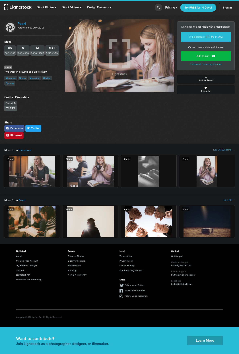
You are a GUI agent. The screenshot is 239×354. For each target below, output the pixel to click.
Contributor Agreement (131, 269)
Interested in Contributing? (29, 279)
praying (34, 78)
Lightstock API (23, 274)
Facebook (14, 128)
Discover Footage (76, 260)
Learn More (205, 340)
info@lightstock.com (181, 264)
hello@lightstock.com (181, 283)
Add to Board (206, 79)
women (11, 78)
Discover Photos (76, 255)
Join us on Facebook (135, 290)
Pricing (171, 8)
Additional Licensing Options (206, 64)
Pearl (21, 23)
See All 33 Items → (224, 150)
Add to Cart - (206, 56)
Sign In (227, 7)
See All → (229, 200)
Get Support (177, 255)
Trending (72, 269)
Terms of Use (126, 255)
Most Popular (74, 265)
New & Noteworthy (77, 274)
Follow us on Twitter (134, 284)
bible (46, 78)
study (10, 83)
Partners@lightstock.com (183, 274)
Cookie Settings (127, 265)
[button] (47, 7)
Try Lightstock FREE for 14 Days (206, 37)
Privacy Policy (126, 260)
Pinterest (14, 135)
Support (20, 269)
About (19, 255)
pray (22, 78)
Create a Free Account (27, 260)
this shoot (24, 150)
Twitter (33, 128)
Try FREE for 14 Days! (198, 7)
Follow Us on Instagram (136, 295)
